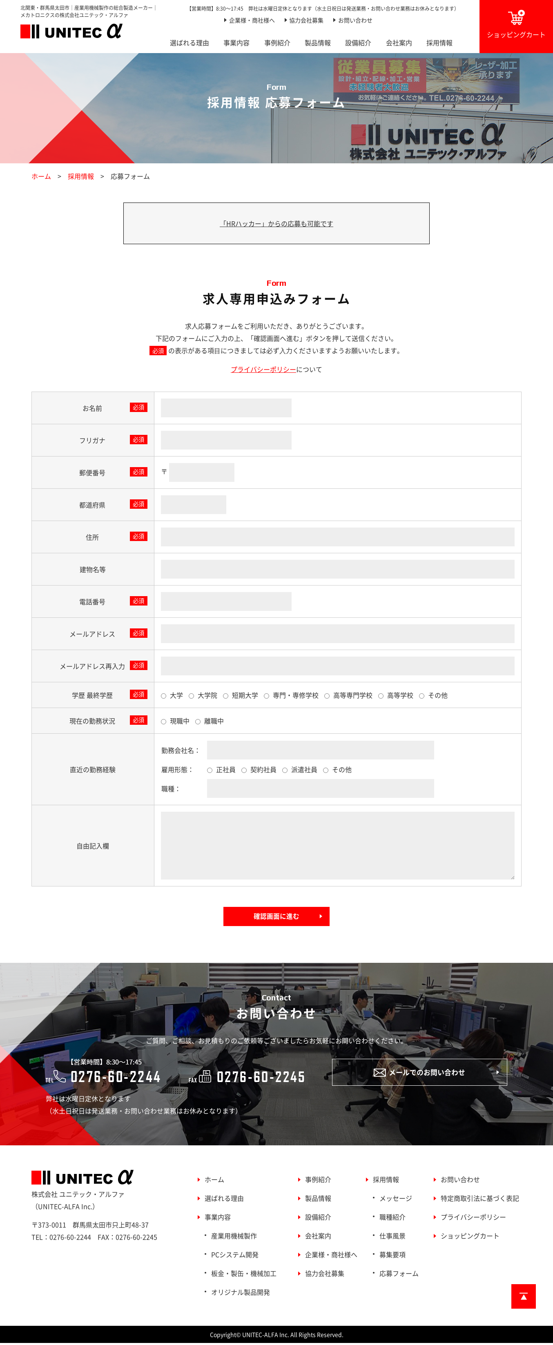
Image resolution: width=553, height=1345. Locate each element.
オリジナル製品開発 (240, 1294)
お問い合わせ (355, 20)
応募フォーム (399, 1275)
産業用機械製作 (234, 1238)
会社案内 (399, 42)
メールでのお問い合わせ (420, 1073)
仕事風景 (392, 1238)
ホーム (41, 176)
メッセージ (395, 1200)
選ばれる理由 (189, 42)
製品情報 (318, 42)
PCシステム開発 (235, 1256)
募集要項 (392, 1256)
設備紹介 (358, 42)
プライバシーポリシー (263, 369)
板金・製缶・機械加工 (243, 1275)
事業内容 (236, 42)
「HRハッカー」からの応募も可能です (276, 223)
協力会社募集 (306, 20)
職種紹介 (392, 1219)
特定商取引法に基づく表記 (480, 1200)
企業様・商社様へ (252, 20)
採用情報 (439, 42)
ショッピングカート (516, 24)
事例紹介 (277, 42)
